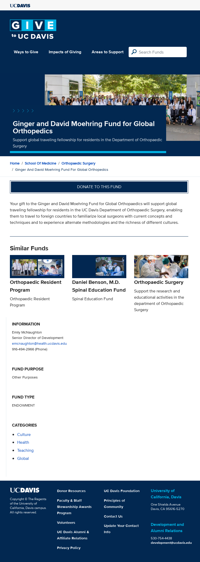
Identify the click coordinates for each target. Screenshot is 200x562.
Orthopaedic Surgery (78, 163)
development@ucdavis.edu (171, 542)
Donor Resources (71, 490)
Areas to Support (107, 52)
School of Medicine (40, 163)
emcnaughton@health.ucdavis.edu (39, 343)
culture (24, 434)
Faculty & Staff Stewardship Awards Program (74, 506)
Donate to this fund (99, 187)
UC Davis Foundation (122, 490)
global (23, 458)
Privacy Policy (68, 547)
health (23, 442)
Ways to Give (26, 52)
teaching (25, 450)
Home (15, 163)
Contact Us (113, 516)
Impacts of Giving (65, 52)
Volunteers (66, 522)
